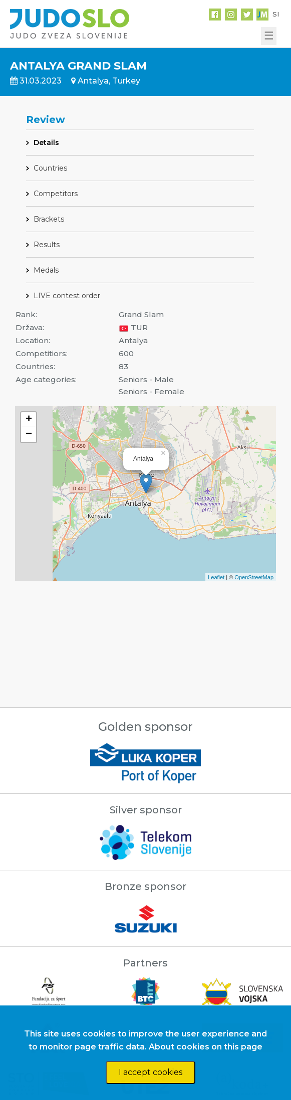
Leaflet (216, 577)
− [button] (29, 434)
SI (275, 14)
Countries (50, 168)
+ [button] (29, 419)
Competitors (56, 193)
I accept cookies (150, 1072)
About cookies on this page (205, 1046)
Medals (46, 270)
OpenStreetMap (253, 577)
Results (47, 244)
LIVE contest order (67, 295)
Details (46, 142)
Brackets (49, 219)
